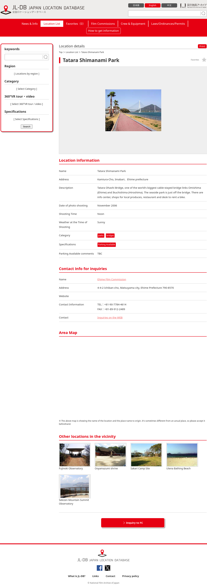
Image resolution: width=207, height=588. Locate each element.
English (152, 5)
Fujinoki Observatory (74, 456)
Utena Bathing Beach (182, 456)
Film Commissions (103, 24)
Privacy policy (130, 576)
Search (26, 126)
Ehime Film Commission (112, 279)
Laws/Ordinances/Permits (168, 24)
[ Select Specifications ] (27, 119)
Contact (110, 576)
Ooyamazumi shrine (110, 456)
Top (61, 52)
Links (95, 576)
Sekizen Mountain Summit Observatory (74, 490)
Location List (52, 24)
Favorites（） (75, 24)
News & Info (30, 24)
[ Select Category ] (26, 88)
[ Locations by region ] (26, 73)
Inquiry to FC (134, 522)
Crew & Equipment (133, 24)
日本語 (136, 5)
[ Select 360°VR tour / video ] (26, 104)
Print (202, 46)
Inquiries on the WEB (110, 317)
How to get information (103, 31)
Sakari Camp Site (146, 456)
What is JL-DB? (76, 576)
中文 (169, 5)
